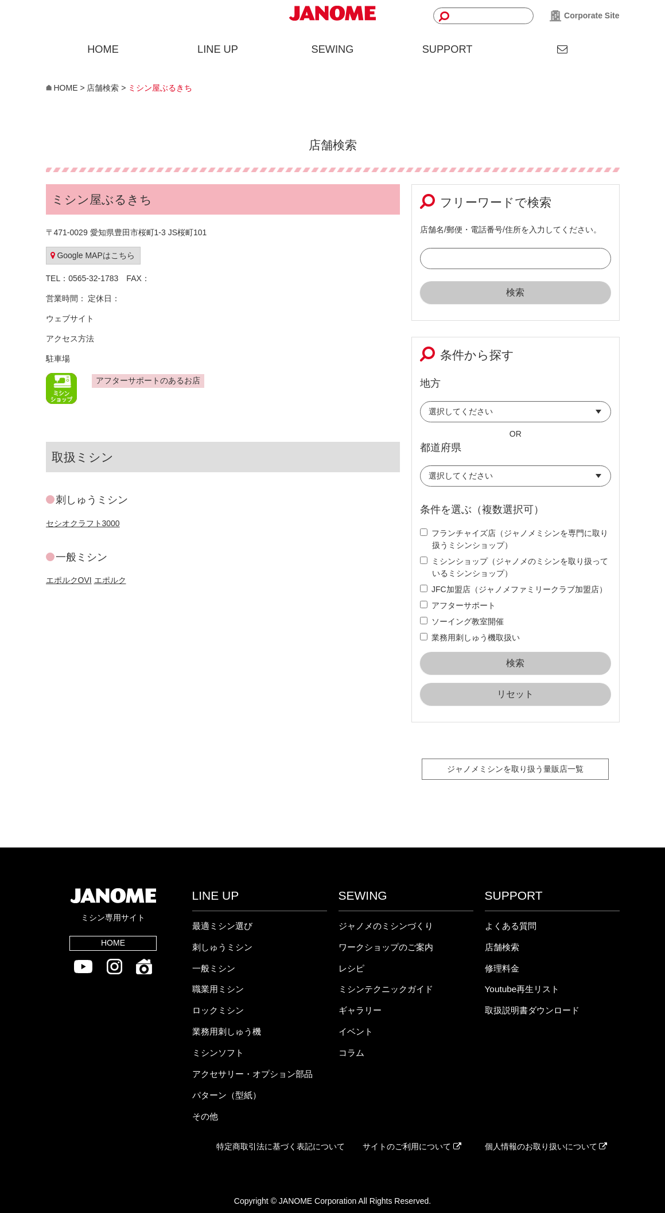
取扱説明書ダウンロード (532, 1010)
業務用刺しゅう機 (226, 1031)
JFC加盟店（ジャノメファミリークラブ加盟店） (513, 589)
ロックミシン (218, 1010)
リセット (515, 694)
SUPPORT (447, 49)
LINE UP (217, 49)
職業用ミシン (218, 989)
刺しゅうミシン (222, 947)
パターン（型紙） (226, 1095)
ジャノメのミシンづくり (386, 926)
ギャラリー (360, 1010)
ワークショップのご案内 (386, 947)
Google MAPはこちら (92, 255)
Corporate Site (584, 16)
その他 (205, 1116)
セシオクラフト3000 (83, 523)
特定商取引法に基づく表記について (280, 1146)
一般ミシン (213, 968)
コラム (351, 1053)
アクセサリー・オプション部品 (252, 1074)
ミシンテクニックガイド (386, 989)
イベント (356, 1031)
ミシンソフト (218, 1053)
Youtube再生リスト (522, 989)
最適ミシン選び (222, 926)
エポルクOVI (69, 580)
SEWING (333, 49)
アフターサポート (458, 605)
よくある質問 (510, 926)
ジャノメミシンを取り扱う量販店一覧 (515, 768)
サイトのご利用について (412, 1146)
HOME (103, 49)
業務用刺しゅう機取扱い (470, 637)
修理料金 (502, 968)
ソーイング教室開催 (462, 621)
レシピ (351, 968)
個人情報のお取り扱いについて (546, 1146)
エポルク (110, 580)
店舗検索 (502, 947)
